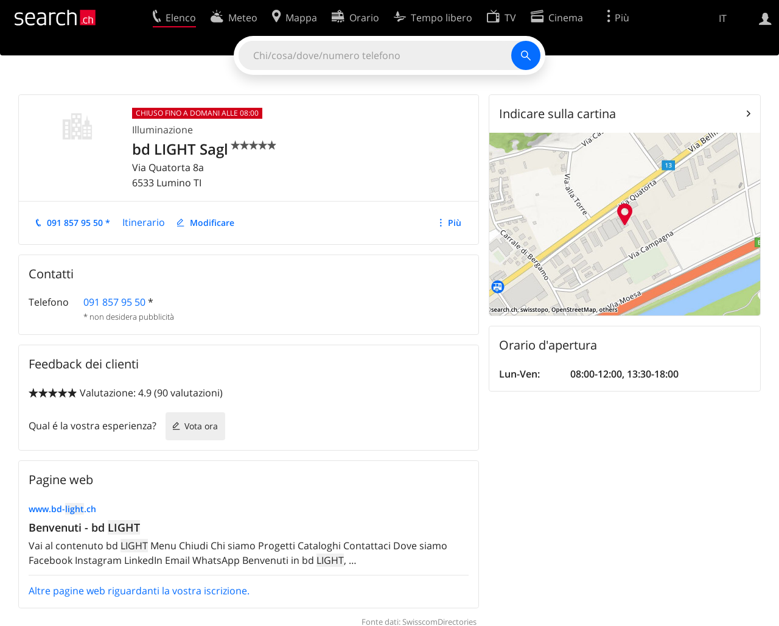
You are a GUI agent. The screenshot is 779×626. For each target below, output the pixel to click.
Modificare (212, 222)
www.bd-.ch (62, 509)
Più (454, 222)
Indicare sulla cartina (557, 113)
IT (723, 18)
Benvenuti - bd (84, 527)
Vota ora (201, 426)
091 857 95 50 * (78, 222)
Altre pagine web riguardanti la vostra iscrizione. (139, 590)
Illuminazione (162, 129)
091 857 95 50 (114, 302)
